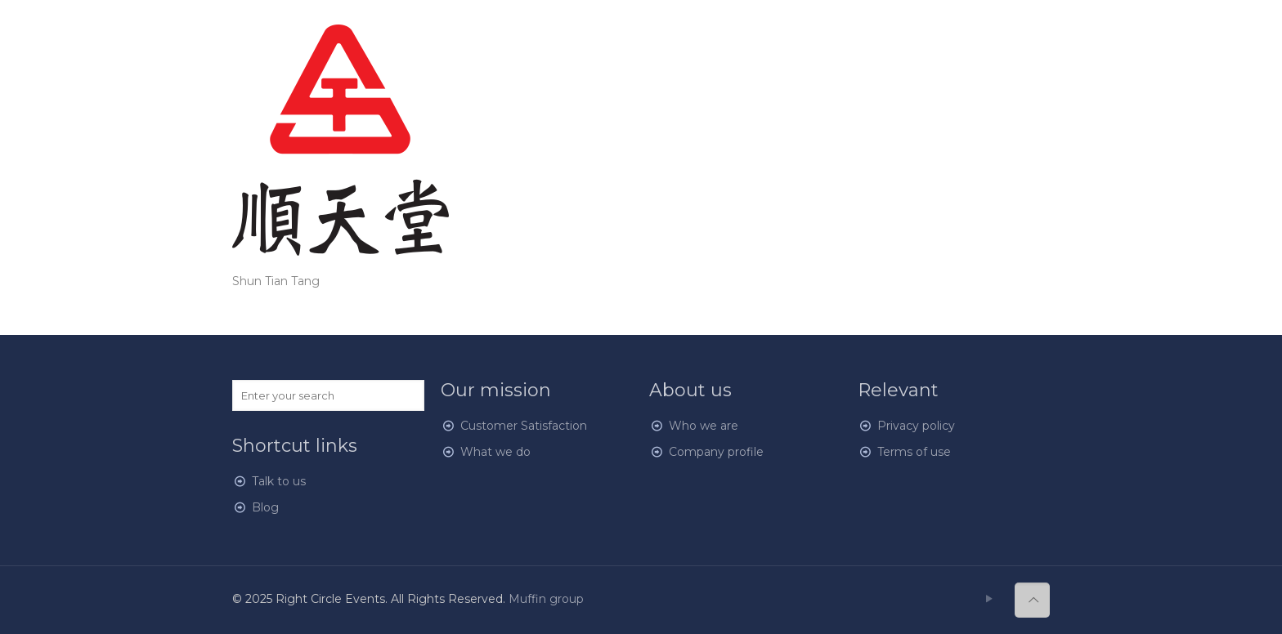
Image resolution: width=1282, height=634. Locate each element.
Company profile (716, 451)
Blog (265, 507)
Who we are (703, 425)
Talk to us (279, 481)
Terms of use (914, 451)
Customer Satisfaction (523, 425)
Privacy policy (916, 425)
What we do (495, 451)
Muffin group (546, 599)
